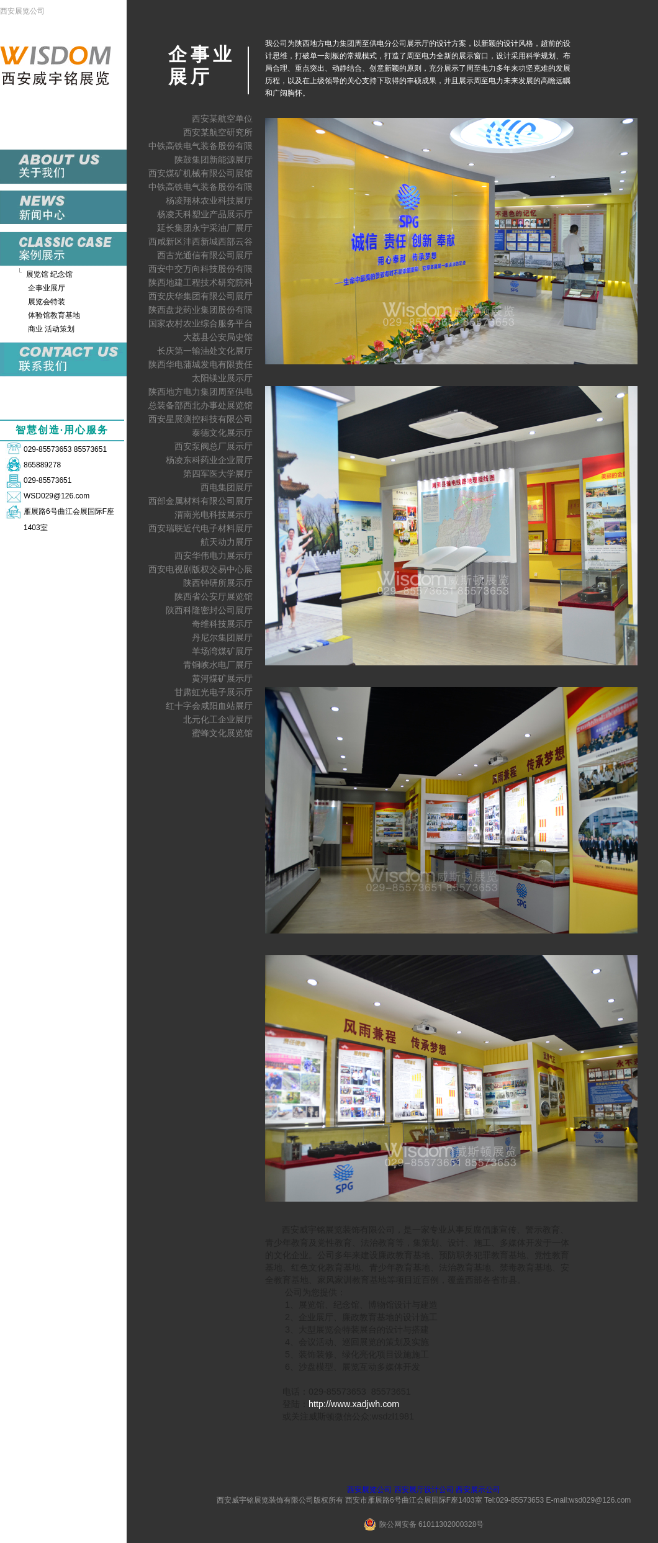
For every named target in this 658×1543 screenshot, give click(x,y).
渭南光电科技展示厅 (213, 515)
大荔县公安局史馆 (218, 337)
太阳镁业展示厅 (222, 378)
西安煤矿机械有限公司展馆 (200, 173)
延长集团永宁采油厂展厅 (205, 228)
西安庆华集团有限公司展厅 (200, 296)
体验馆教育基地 (54, 315)
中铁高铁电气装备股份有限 (200, 146)
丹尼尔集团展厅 (222, 637)
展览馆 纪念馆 (49, 274)
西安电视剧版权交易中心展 (200, 569)
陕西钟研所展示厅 (218, 583)
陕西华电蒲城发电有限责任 (200, 364)
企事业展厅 (46, 288)
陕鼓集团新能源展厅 (213, 159)
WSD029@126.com (56, 496)
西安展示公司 (478, 1489)
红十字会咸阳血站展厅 (209, 706)
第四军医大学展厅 (218, 474)
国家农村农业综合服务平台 (200, 323)
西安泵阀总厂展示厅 (213, 446)
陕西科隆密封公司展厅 (209, 610)
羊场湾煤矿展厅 (222, 651)
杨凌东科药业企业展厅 (209, 460)
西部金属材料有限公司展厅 (200, 501)
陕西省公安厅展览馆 (213, 596)
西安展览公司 (22, 11)
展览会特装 (46, 301)
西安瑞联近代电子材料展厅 (200, 528)
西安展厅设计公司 (424, 1489)
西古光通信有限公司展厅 (205, 255)
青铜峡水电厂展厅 (218, 665)
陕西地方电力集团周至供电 (200, 392)
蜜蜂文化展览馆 (222, 733)
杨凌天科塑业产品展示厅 (205, 214)
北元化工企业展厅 (218, 719)
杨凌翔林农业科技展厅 (209, 200)
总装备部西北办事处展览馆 (200, 405)
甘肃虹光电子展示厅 (213, 692)
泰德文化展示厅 (222, 433)
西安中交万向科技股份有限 (200, 269)
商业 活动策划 (51, 329)
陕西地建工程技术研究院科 (200, 282)
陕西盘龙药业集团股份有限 (200, 310)
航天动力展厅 (227, 542)
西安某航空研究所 (218, 132)
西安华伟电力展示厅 (213, 555)
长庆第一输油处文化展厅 (205, 351)
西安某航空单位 (222, 119)
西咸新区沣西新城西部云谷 (200, 241)
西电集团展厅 (227, 487)
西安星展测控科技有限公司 (200, 419)
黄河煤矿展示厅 (222, 678)
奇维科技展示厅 (222, 624)
